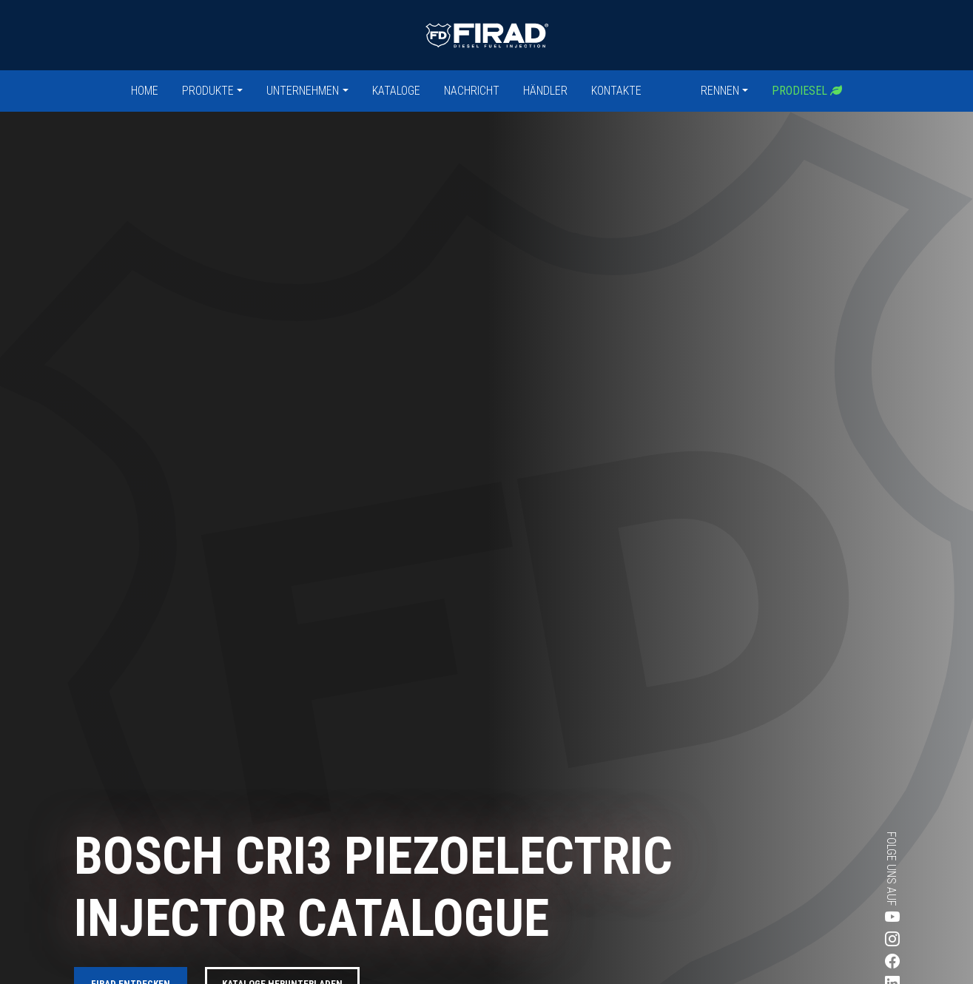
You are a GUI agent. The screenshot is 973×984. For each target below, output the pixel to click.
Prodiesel (807, 91)
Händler (545, 91)
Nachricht (471, 91)
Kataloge (396, 91)
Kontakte (616, 91)
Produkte (208, 91)
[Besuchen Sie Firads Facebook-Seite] (838, 962)
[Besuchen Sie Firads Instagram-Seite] (838, 940)
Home (144, 91)
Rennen (720, 91)
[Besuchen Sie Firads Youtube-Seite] (838, 917)
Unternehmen (302, 91)
